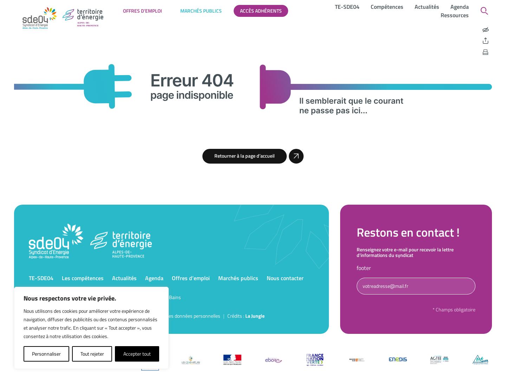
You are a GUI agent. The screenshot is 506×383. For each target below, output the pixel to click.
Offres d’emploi (142, 10)
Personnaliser (46, 353)
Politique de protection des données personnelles (169, 315)
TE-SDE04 (347, 6)
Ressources (455, 15)
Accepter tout (137, 353)
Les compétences (83, 278)
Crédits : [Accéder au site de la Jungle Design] (246, 315)
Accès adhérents (261, 10)
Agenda (459, 6)
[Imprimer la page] (485, 52)
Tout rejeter (92, 353)
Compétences (387, 6)
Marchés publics (201, 10)
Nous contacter (285, 278)
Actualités (427, 6)
